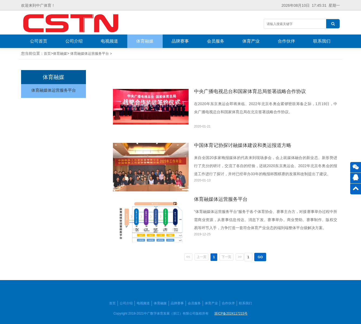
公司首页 (38, 41)
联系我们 (321, 41)
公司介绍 (74, 41)
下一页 (227, 257)
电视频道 (109, 41)
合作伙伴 (286, 41)
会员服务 (215, 41)
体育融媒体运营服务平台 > (94, 53)
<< (187, 257)
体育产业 (251, 41)
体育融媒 (144, 41)
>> (240, 257)
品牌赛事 (180, 41)
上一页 (201, 257)
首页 (47, 53)
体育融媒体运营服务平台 (53, 90)
